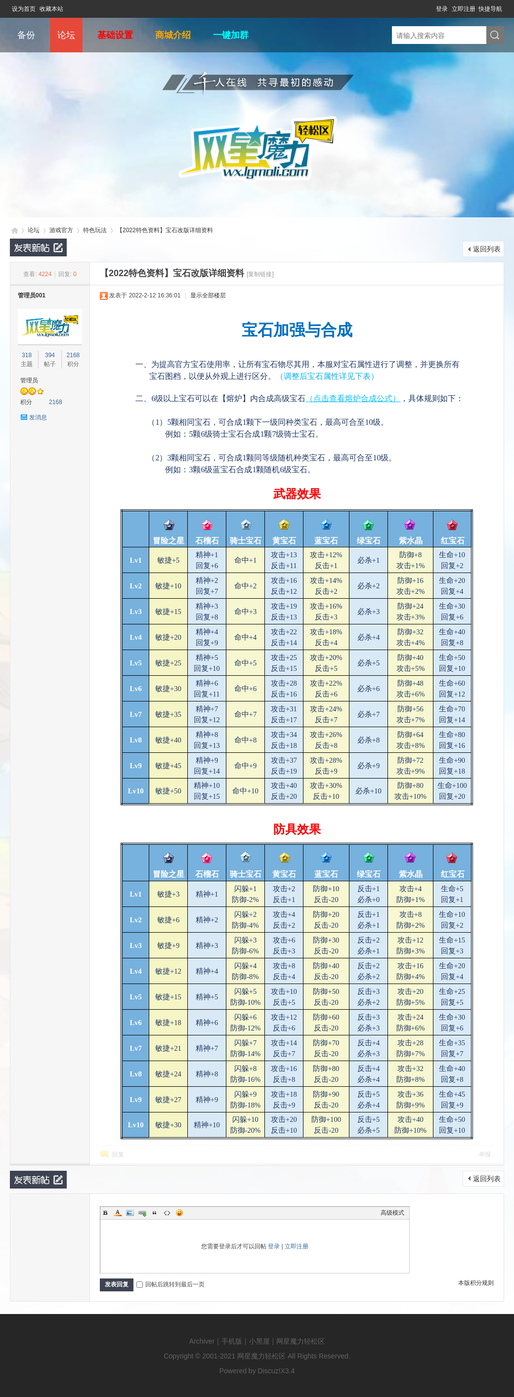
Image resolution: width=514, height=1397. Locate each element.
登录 (442, 8)
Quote (155, 1213)
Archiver (201, 1341)
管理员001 (31, 295)
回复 (118, 1154)
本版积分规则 (476, 1282)
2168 (73, 355)
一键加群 (231, 35)
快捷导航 (490, 8)
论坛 (66, 35)
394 (50, 355)
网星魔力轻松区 (14, 230)
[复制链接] (260, 274)
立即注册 (463, 8)
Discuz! (269, 1371)
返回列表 (487, 249)
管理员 (29, 380)
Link (142, 1213)
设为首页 (24, 8)
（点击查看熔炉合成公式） (352, 398)
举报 (485, 1154)
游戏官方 (61, 230)
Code (167, 1213)
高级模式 (392, 1212)
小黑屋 (259, 1341)
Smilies (179, 1213)
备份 (26, 35)
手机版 (231, 1341)
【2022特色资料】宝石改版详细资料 (165, 230)
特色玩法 (95, 230)
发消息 (38, 417)
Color (118, 1213)
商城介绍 (173, 35)
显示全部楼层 (208, 295)
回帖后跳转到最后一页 (170, 1284)
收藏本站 (51, 8)
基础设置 (115, 35)
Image (130, 1213)
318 (27, 355)
